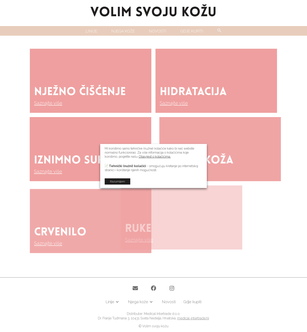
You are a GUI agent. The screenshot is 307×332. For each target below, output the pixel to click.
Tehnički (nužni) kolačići (127, 166)
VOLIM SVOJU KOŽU (153, 13)
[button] (135, 288)
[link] (91, 31)
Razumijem (117, 181)
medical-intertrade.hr (193, 318)
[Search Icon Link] (219, 30)
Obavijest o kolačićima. (155, 156)
